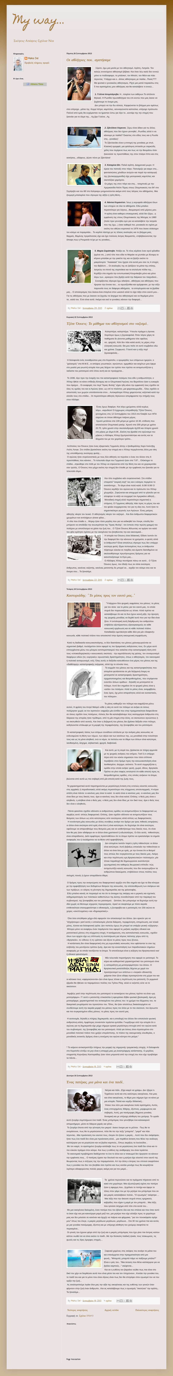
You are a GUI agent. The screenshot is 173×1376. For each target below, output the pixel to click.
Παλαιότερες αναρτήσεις (147, 1310)
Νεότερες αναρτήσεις (77, 1310)
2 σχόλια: (109, 308)
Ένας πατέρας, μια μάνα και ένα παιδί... (95, 1082)
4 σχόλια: (108, 1066)
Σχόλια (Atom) (86, 1316)
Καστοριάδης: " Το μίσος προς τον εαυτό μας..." (100, 595)
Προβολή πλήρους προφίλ (37, 63)
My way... (39, 21)
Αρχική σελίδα (111, 1310)
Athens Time (35, 84)
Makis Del (33, 58)
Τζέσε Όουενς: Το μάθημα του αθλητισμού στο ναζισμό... (107, 324)
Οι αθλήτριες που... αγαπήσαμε (89, 60)
